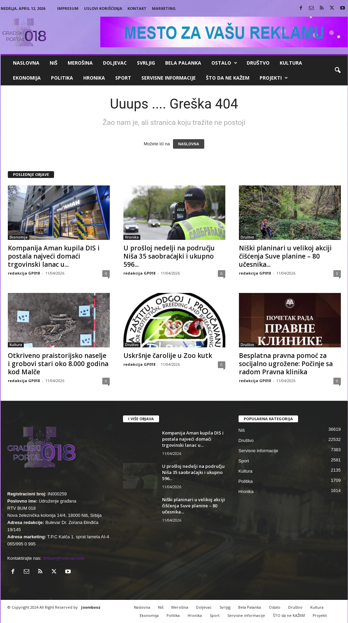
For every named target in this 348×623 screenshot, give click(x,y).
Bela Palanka (183, 63)
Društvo (258, 63)
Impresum (68, 8)
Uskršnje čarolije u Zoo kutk (167, 355)
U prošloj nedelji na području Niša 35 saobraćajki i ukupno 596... (169, 256)
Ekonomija (27, 78)
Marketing (164, 8)
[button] (337, 70)
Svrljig (146, 63)
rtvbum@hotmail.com (64, 558)
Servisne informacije (168, 78)
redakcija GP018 (24, 273)
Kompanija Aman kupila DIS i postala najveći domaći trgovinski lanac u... (54, 256)
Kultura (291, 63)
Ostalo (224, 62)
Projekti (274, 77)
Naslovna (26, 63)
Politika (62, 78)
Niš (53, 63)
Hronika (94, 78)
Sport (123, 78)
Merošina (80, 63)
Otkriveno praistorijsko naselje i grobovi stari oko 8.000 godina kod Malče (58, 363)
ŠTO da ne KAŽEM (227, 78)
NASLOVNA (188, 144)
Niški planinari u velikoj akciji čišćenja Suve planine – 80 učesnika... (285, 256)
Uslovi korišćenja (103, 8)
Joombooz (91, 607)
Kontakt (136, 8)
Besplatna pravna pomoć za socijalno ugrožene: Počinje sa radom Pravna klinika (286, 363)
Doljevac (115, 63)
